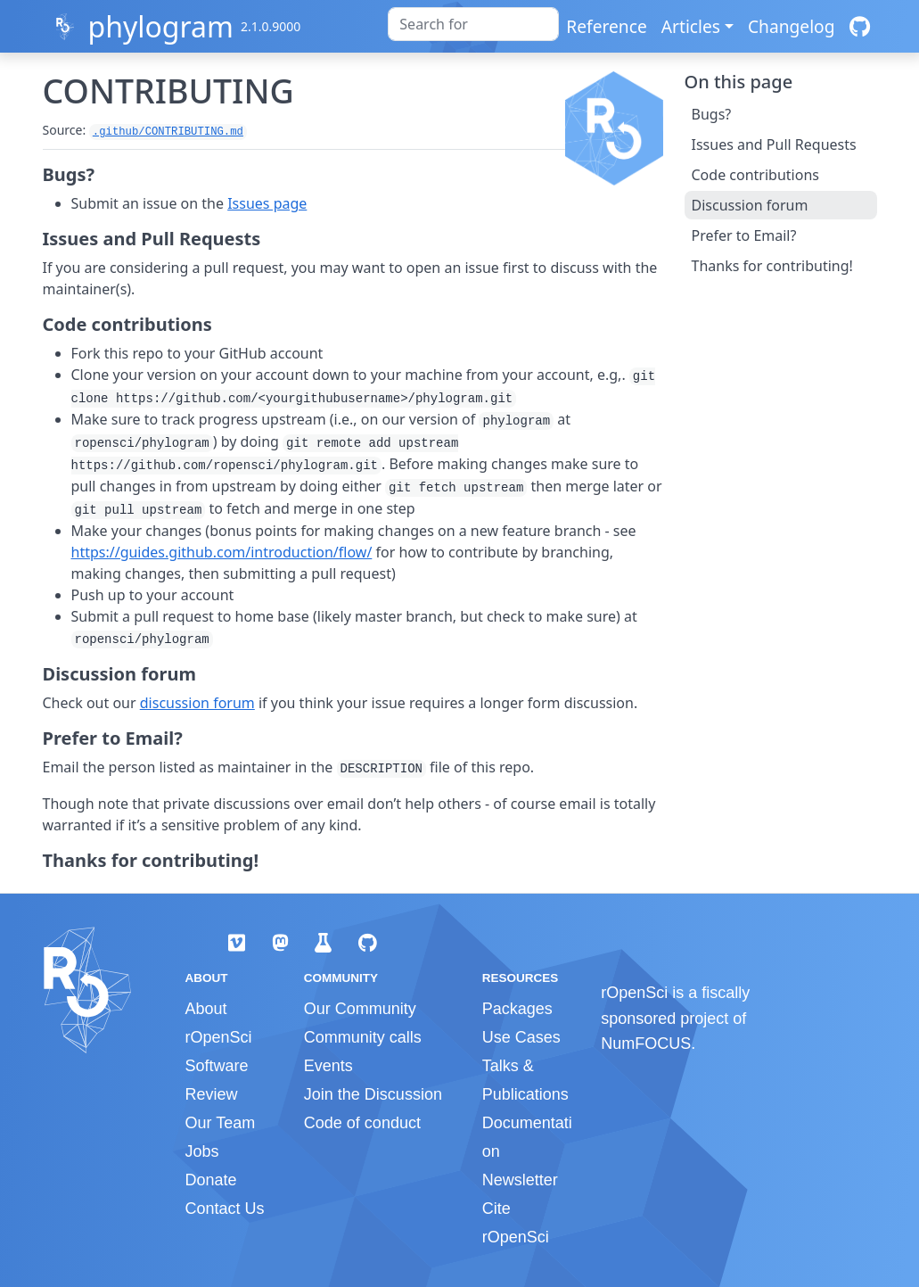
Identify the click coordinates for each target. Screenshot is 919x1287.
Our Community (360, 1009)
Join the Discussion (373, 1094)
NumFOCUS (646, 1043)
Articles (690, 26)
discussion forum (197, 703)
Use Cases (521, 1037)
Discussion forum (750, 205)
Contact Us (225, 1208)
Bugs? (712, 114)
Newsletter (520, 1180)
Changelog (791, 26)
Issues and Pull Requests (774, 144)
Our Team (220, 1123)
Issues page (267, 203)
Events (328, 1066)
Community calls (363, 1037)
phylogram (160, 26)
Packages (517, 1009)
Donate (211, 1180)
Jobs (202, 1151)
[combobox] (473, 24)
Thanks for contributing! (772, 266)
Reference (606, 26)
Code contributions (755, 175)
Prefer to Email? (744, 235)
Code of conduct (362, 1123)
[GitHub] (859, 26)
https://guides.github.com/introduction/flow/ (222, 552)
